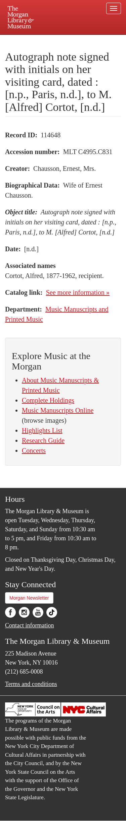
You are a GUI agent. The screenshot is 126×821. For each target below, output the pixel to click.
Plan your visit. (18, 39)
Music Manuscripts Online (57, 410)
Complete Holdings (48, 400)
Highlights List (42, 430)
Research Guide (43, 440)
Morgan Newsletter (29, 598)
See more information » (78, 292)
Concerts (34, 450)
